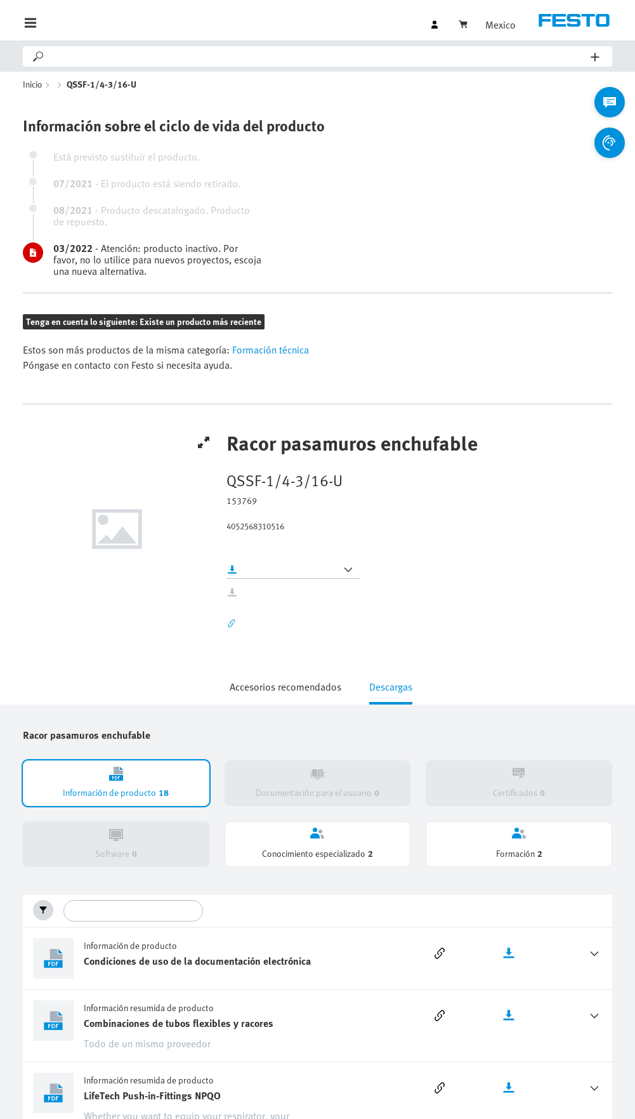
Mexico (500, 24)
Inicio (33, 84)
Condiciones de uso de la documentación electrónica (197, 961)
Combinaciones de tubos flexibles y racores (178, 1023)
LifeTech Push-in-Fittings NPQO (152, 1095)
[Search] (318, 56)
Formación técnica (269, 349)
